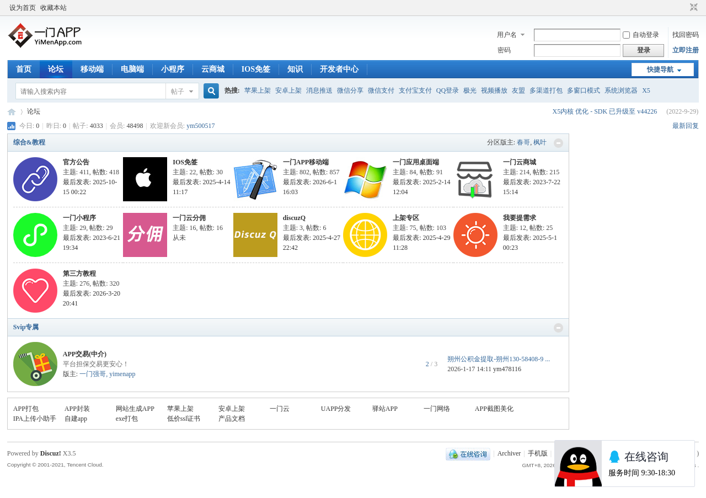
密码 (504, 50)
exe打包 (127, 418)
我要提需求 (519, 218)
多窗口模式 (583, 90)
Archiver (509, 453)
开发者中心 (339, 69)
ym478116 (507, 369)
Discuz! (50, 453)
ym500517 (200, 126)
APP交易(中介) (84, 354)
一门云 (280, 409)
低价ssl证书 (184, 418)
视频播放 (494, 90)
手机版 (538, 453)
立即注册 (685, 50)
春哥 (523, 142)
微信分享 (350, 90)
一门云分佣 (189, 218)
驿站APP (385, 409)
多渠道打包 (546, 90)
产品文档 (231, 418)
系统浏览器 (621, 90)
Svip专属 (26, 327)
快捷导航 (660, 69)
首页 (23, 69)
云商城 (212, 69)
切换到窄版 (692, 8)
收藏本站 (53, 8)
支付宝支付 (415, 90)
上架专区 (406, 218)
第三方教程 (79, 273)
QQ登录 (447, 90)
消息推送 (319, 90)
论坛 (55, 69)
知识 (295, 69)
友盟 (518, 90)
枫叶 (540, 142)
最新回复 (685, 126)
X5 (646, 90)
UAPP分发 (336, 409)
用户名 (507, 35)
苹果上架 (257, 90)
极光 (470, 90)
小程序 (172, 69)
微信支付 (381, 90)
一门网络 (437, 409)
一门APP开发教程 (11, 112)
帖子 (177, 91)
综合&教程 (29, 142)
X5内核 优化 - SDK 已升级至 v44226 (604, 111)
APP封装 (77, 409)
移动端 (92, 69)
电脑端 (132, 69)
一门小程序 (79, 218)
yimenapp (122, 374)
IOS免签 (256, 69)
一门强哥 (92, 374)
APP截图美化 (494, 409)
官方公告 (76, 162)
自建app (76, 418)
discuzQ (294, 218)
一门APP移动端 (306, 162)
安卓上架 (288, 90)
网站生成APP (135, 409)
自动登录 (641, 35)
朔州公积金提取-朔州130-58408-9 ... (498, 359)
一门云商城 (519, 162)
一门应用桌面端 (416, 162)
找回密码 (685, 35)
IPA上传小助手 (34, 418)
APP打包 (26, 409)
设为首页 (22, 8)
